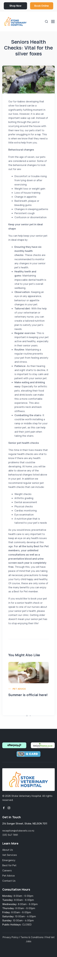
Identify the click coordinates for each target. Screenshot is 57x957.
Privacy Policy (11, 937)
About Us (7, 849)
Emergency (8, 860)
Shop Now (15, 5)
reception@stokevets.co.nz (18, 830)
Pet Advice (19, 688)
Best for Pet (9, 865)
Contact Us (9, 880)
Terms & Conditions (31, 937)
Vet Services (9, 855)
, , (24, 823)
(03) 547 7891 (10, 835)
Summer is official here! (28, 695)
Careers (7, 870)
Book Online (41, 5)
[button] (27, 715)
